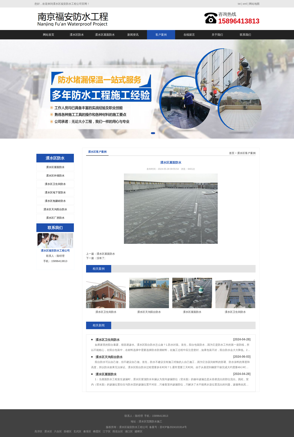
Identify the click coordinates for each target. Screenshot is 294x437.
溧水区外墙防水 (55, 175)
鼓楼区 (68, 431)
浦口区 (129, 431)
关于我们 (217, 34)
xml (245, 3)
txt (239, 3)
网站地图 (254, 3)
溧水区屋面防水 (105, 34)
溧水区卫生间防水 (55, 183)
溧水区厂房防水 (55, 217)
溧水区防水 (77, 34)
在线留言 (189, 34)
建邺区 (138, 431)
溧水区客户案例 (246, 153)
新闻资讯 (133, 34)
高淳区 (38, 431)
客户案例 (161, 34)
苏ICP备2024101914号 (173, 427)
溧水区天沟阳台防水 (55, 209)
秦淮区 (87, 431)
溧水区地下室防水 (55, 192)
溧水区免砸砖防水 (55, 200)
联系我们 (245, 34)
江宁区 (107, 431)
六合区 (58, 431)
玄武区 (77, 431)
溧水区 (48, 431)
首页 (231, 153)
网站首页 (48, 34)
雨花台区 (117, 431)
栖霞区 (97, 431)
